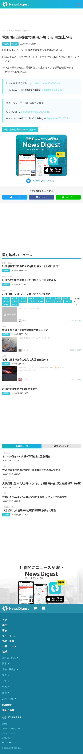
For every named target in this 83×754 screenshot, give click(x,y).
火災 (10, 31)
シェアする (41, 197)
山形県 (48, 298)
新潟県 (59, 301)
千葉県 (31, 301)
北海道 (6, 298)
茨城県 (65, 298)
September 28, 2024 (52, 90)
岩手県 (23, 298)
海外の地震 (8, 710)
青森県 (14, 298)
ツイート (15, 197)
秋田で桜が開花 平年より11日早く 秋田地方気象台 (29, 280)
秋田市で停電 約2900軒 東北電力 (19, 389)
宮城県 (31, 298)
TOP (4, 31)
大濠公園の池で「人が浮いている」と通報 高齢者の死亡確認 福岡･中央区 (41, 483)
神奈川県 (49, 301)
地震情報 (7, 705)
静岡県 (14, 305)
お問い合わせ (7, 738)
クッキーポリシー (9, 733)
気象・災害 (7, 263)
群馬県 (14, 301)
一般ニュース (8, 276)
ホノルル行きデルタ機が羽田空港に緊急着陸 (26, 456)
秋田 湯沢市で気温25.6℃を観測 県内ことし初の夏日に (31, 266)
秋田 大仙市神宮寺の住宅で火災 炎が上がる (25, 359)
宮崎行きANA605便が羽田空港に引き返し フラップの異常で (34, 497)
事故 (4, 630)
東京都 (40, 301)
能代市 (26, 31)
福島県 (57, 298)
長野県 (6, 305)
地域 (4, 651)
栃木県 (6, 301)
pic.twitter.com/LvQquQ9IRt (35, 112)
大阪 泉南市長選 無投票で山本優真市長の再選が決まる (31, 470)
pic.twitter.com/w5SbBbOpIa (45, 83)
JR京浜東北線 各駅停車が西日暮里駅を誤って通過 (29, 510)
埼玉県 (23, 301)
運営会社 (5, 724)
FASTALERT (7, 743)
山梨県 (67, 301)
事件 (4, 625)
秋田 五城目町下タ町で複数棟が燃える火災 (25, 330)
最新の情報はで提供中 (20, 129)
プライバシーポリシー (11, 729)
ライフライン (8, 385)
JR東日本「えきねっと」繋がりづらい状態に (26, 294)
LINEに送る (68, 197)
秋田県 (18, 31)
